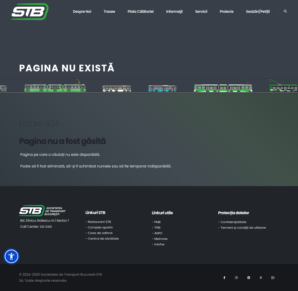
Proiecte (227, 11)
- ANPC (157, 233)
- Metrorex (160, 239)
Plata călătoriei (141, 11)
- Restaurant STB (98, 222)
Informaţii (174, 11)
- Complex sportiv (99, 227)
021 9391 (46, 226)
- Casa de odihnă (98, 233)
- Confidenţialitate (232, 222)
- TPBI (156, 227)
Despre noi (82, 11)
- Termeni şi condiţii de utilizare (242, 227)
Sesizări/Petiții (258, 11)
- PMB (156, 222)
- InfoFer (158, 244)
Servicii (201, 11)
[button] (11, 256)
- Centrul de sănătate (102, 238)
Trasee (109, 11)
